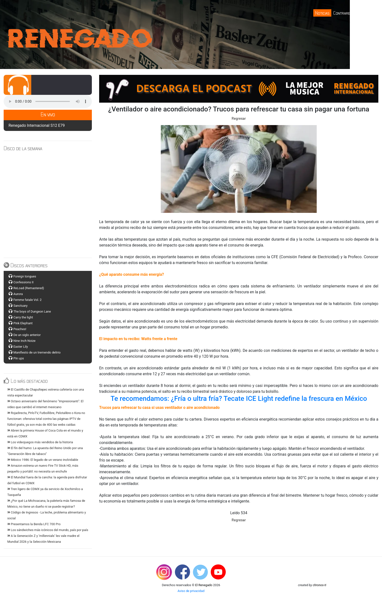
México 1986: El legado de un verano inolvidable (42, 460)
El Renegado (203, 585)
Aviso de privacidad (191, 591)
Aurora (18, 294)
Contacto (368, 13)
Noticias (322, 13)
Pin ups (18, 358)
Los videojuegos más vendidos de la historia (40, 442)
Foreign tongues (24, 276)
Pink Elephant (23, 323)
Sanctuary (20, 305)
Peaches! (19, 329)
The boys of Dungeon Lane (32, 311)
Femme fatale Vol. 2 (27, 300)
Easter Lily (20, 346)
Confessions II (23, 282)
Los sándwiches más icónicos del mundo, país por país (47, 530)
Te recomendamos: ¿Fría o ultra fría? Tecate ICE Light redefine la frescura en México (239, 398)
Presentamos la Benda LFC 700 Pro (34, 524)
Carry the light (23, 317)
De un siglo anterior (27, 335)
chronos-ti (319, 585)
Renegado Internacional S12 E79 (37, 125)
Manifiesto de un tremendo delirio (37, 352)
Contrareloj (344, 13)
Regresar (239, 118)
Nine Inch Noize (24, 341)
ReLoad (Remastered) (28, 288)
